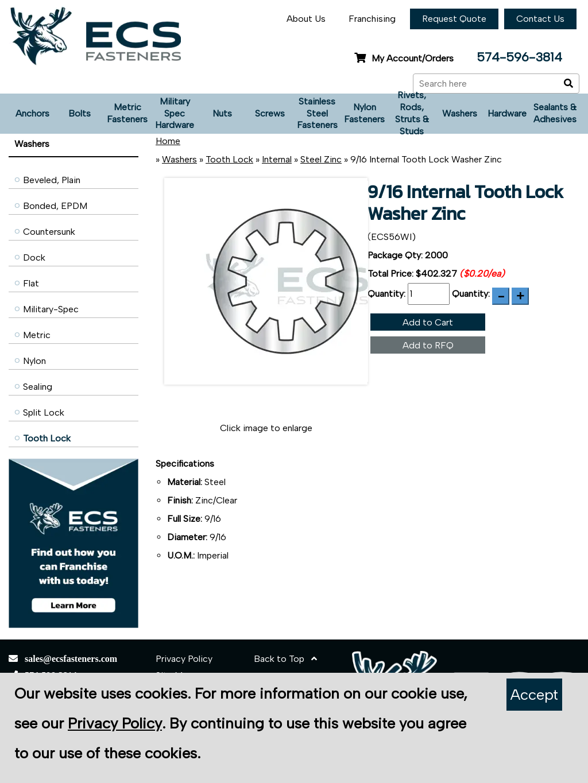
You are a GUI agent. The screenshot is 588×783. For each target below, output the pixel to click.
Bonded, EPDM (55, 205)
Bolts (79, 113)
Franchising (372, 18)
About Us (306, 18)
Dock (34, 257)
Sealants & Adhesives (555, 113)
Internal (277, 159)
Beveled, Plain (51, 180)
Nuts (222, 113)
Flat (31, 283)
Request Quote (454, 18)
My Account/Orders (404, 58)
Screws (270, 113)
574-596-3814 (519, 57)
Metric (37, 335)
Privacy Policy (184, 658)
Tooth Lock (47, 438)
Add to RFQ (428, 345)
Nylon (34, 360)
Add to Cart (428, 322)
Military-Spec (51, 309)
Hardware (507, 113)
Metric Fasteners (127, 113)
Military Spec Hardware (174, 113)
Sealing (37, 386)
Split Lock (43, 412)
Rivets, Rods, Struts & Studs (412, 114)
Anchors (32, 113)
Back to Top (285, 658)
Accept (534, 694)
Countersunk (49, 231)
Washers (459, 113)
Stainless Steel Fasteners (317, 113)
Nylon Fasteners (364, 113)
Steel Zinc (321, 159)
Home (168, 140)
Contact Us (540, 18)
